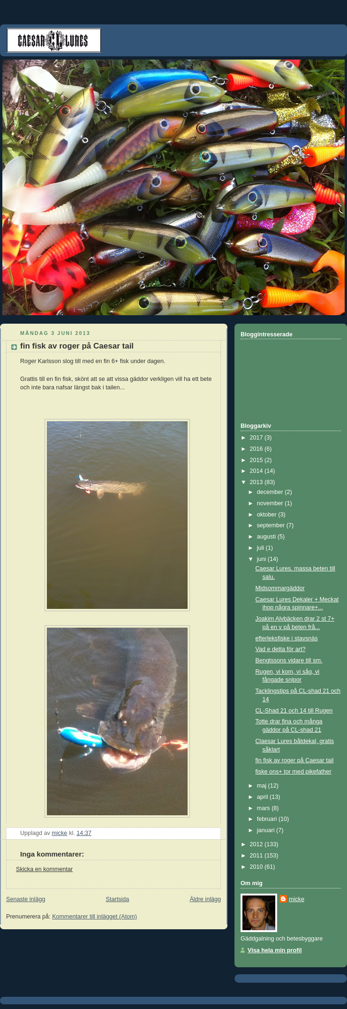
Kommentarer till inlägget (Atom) (94, 916)
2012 (257, 844)
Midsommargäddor (280, 588)
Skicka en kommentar (44, 869)
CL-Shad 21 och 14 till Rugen (294, 710)
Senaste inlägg (25, 899)
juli (261, 548)
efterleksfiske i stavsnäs (287, 638)
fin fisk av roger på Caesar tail (295, 760)
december (271, 492)
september (272, 525)
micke (296, 899)
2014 (257, 471)
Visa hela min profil (275, 950)
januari (266, 830)
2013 (257, 482)
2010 (257, 867)
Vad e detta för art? (281, 649)
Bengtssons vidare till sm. (289, 660)
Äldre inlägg (205, 899)
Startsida (117, 899)
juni (262, 559)
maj (262, 785)
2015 (257, 460)
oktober (268, 514)
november (271, 503)
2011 (257, 855)
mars (264, 808)
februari (268, 819)
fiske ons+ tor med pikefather (294, 771)
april (263, 797)
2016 (257, 449)
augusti (267, 536)
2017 (257, 437)
